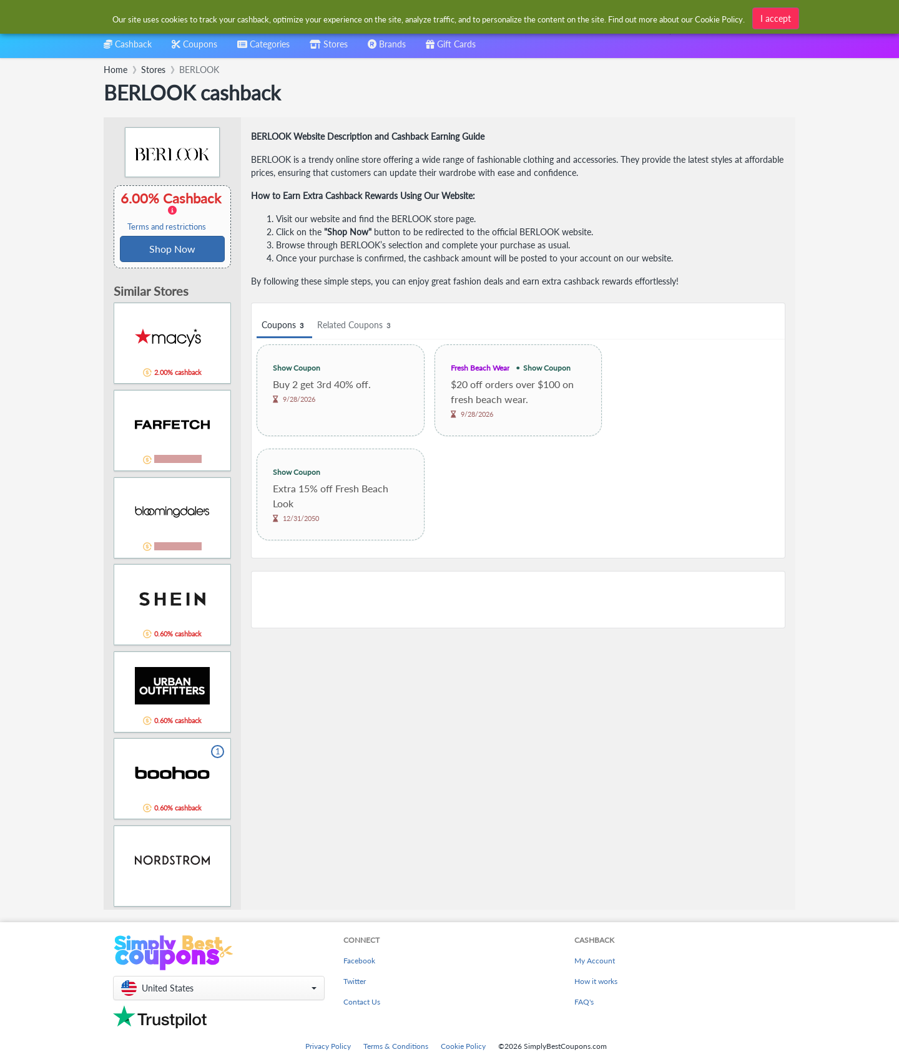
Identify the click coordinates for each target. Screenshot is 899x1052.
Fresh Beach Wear (480, 368)
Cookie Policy (463, 1046)
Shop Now (172, 249)
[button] (219, 988)
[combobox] (429, 17)
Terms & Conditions (395, 1046)
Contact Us (361, 1001)
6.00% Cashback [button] (172, 211)
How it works (595, 981)
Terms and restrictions (166, 227)
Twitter (354, 981)
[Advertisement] (518, 600)
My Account (594, 960)
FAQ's (584, 1001)
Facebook (359, 960)
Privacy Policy (328, 1046)
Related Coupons (355, 325)
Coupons (284, 325)
